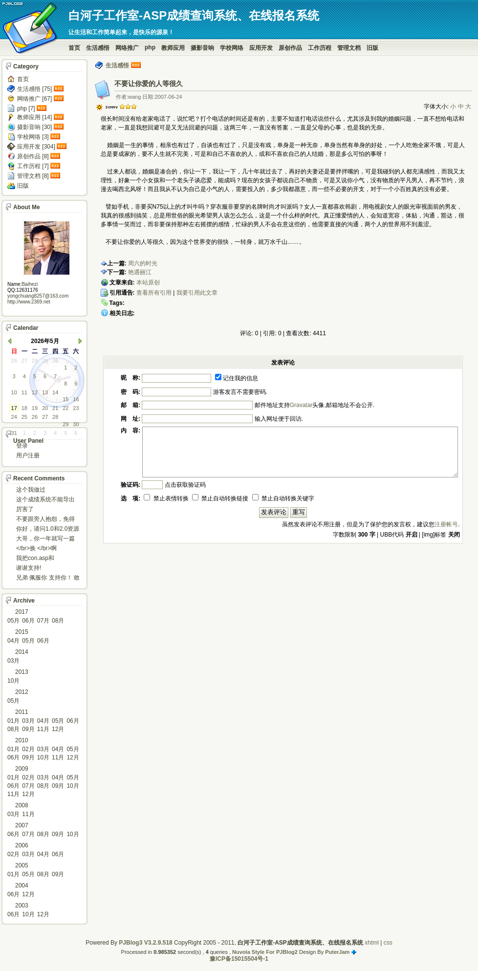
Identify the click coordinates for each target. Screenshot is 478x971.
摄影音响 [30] (34, 127)
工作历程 (319, 47)
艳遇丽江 (140, 272)
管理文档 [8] (33, 176)
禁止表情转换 (166, 498)
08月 (58, 620)
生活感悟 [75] (34, 89)
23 (76, 408)
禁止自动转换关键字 (283, 498)
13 (45, 392)
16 (76, 399)
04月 (13, 640)
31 (14, 433)
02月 (28, 749)
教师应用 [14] (34, 117)
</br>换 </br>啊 (36, 548)
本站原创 (148, 282)
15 (65, 399)
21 (55, 408)
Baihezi (30, 284)
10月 (13, 680)
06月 (28, 620)
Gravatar (301, 405)
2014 (21, 651)
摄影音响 (202, 47)
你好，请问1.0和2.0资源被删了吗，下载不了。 (47, 529)
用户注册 (28, 455)
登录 (22, 445)
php (150, 47)
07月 (43, 620)
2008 (21, 805)
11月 (43, 729)
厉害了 (25, 509)
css (388, 942)
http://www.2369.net (28, 301)
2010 (21, 740)
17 (14, 408)
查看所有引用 (154, 292)
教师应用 (173, 47)
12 (35, 392)
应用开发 (261, 47)
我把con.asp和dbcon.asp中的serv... (43, 559)
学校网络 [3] (33, 136)
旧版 (372, 47)
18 (24, 408)
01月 (13, 720)
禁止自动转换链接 (220, 498)
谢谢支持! (28, 567)
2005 (21, 865)
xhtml (372, 942)
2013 (21, 672)
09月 (28, 729)
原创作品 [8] (33, 156)
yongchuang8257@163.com (37, 296)
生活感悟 (97, 47)
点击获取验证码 (185, 484)
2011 (21, 712)
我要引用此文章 (196, 292)
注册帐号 (446, 524)
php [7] (26, 108)
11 (24, 392)
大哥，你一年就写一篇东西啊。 (45, 539)
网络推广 (127, 47)
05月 (13, 620)
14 (55, 392)
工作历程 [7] (33, 166)
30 (55, 361)
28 (35, 361)
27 (24, 361)
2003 (21, 905)
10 (14, 392)
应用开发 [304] (36, 146)
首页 (74, 47)
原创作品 (290, 47)
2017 (21, 611)
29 (45, 361)
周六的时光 (142, 263)
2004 (21, 885)
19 (35, 408)
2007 (21, 825)
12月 (58, 729)
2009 (21, 768)
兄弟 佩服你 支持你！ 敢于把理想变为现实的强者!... (48, 578)
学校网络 (231, 47)
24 (14, 417)
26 (14, 361)
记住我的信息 (236, 378)
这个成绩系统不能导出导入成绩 (45, 500)
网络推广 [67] (34, 98)
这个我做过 (30, 489)
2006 (21, 845)
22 (65, 408)
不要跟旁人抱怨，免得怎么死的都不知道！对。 (45, 520)
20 (45, 408)
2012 (21, 692)
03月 (13, 660)
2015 (21, 631)
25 (24, 417)
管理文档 (349, 47)
